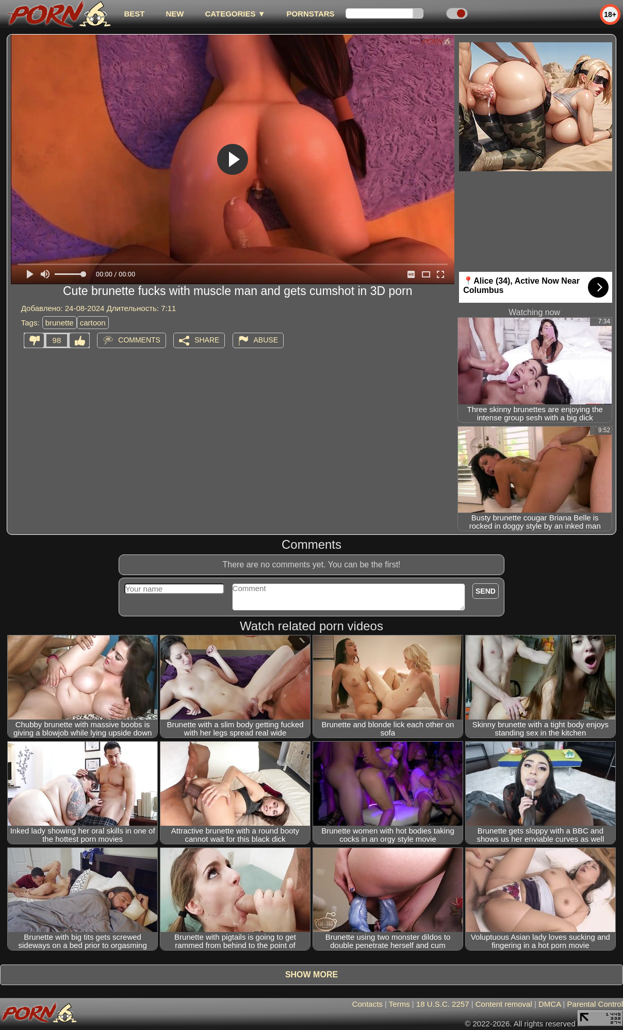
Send (486, 591)
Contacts (367, 1004)
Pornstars (311, 13)
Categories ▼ (235, 13)
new (175, 13)
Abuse (266, 340)
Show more (311, 974)
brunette (59, 322)
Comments (139, 340)
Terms (399, 1004)
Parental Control (595, 1004)
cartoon (93, 322)
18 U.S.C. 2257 (442, 1004)
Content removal (504, 1004)
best (134, 13)
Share (206, 340)
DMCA (549, 1004)
